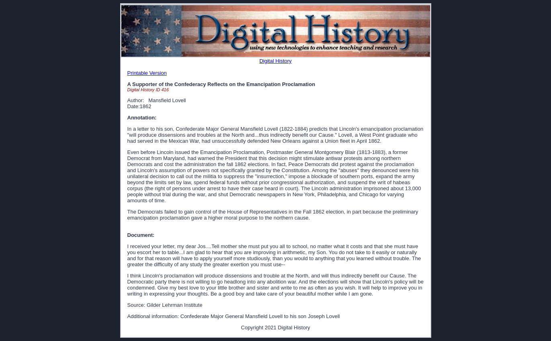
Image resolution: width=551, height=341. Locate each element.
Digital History (275, 61)
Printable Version (147, 73)
